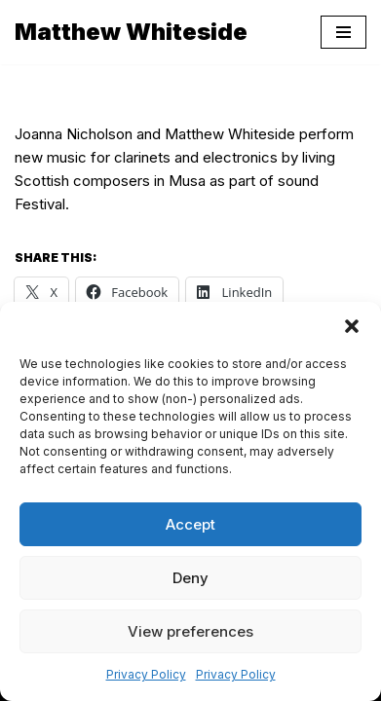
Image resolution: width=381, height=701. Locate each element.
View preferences (190, 631)
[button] (352, 326)
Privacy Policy (146, 674)
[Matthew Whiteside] (131, 32)
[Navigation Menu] (343, 32)
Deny (190, 578)
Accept (190, 524)
